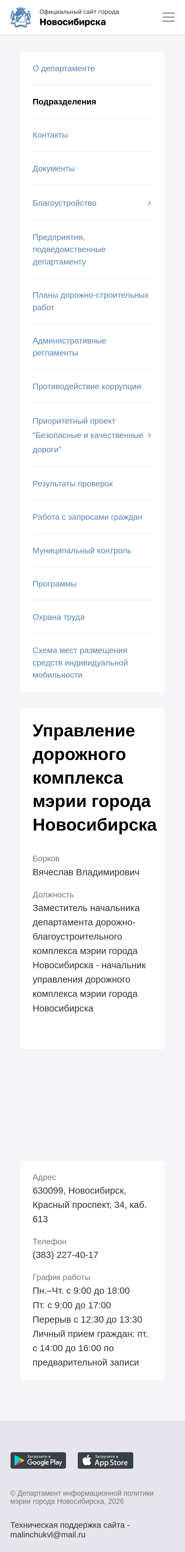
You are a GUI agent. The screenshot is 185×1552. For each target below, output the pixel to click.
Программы (55, 583)
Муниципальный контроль (82, 550)
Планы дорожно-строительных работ (91, 301)
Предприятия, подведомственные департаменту (69, 249)
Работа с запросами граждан (87, 517)
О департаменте (64, 68)
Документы (54, 168)
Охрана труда (59, 617)
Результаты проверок (73, 483)
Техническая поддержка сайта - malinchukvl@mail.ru (70, 1525)
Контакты (50, 135)
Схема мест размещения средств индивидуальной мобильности (80, 662)
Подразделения (64, 101)
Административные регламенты (69, 346)
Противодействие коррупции (87, 386)
